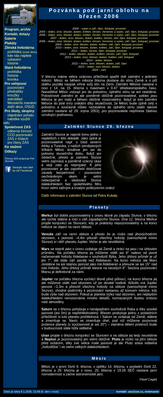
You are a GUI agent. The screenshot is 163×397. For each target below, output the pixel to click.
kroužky (13, 95)
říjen (100, 28)
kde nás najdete (19, 55)
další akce (15, 107)
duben (77, 31)
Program (12, 29)
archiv (25, 29)
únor (59, 31)
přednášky (15, 91)
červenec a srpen (112, 31)
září (127, 31)
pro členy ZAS (18, 142)
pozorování (15, 87)
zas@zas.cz (135, 391)
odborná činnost (19, 131)
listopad (109, 28)
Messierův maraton (21, 103)
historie (12, 63)
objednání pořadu (20, 115)
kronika (12, 79)
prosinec (121, 28)
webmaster (152, 391)
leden (51, 31)
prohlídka (22, 52)
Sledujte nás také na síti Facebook (22, 169)
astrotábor (15, 99)
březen (67, 31)
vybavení (14, 59)
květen (87, 31)
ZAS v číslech (17, 139)
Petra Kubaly (107, 195)
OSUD (29, 107)
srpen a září (89, 28)
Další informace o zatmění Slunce (66, 195)
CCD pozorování (19, 135)
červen (96, 31)
